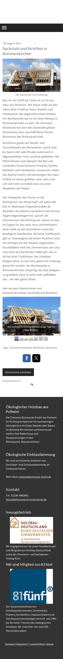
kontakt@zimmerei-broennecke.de (26, 499)
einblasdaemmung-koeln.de (35, 476)
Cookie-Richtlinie (37, 644)
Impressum (10, 644)
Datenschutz (22, 644)
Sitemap (50, 644)
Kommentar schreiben (18, 372)
